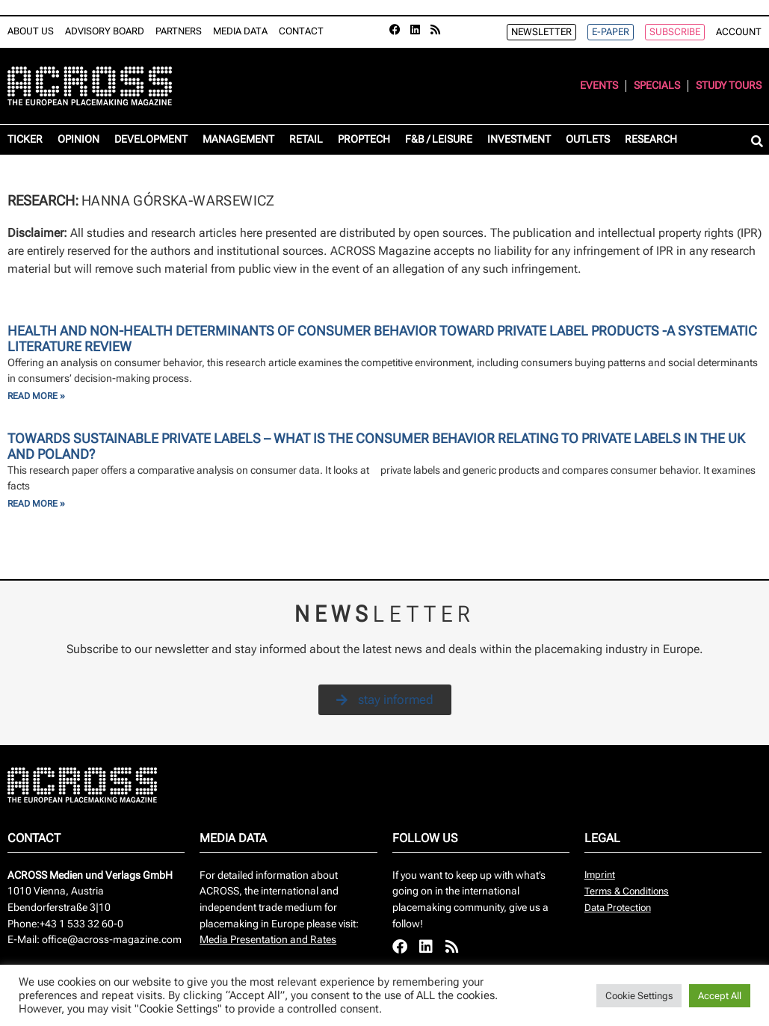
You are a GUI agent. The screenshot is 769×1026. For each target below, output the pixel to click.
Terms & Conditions (626, 891)
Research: (44, 200)
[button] (756, 142)
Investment (519, 139)
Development (151, 139)
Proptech (364, 139)
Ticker (25, 139)
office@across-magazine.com (112, 939)
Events (599, 85)
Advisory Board (104, 31)
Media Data (240, 31)
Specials (657, 85)
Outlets (588, 139)
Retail (306, 139)
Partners (178, 31)
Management (238, 139)
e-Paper (610, 31)
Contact (301, 31)
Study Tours (729, 85)
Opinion (78, 139)
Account (739, 31)
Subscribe (674, 31)
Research (651, 139)
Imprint (599, 874)
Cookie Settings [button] (639, 995)
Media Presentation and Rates (268, 939)
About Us (30, 31)
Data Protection (617, 907)
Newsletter (541, 31)
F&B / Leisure (438, 139)
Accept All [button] (719, 995)
